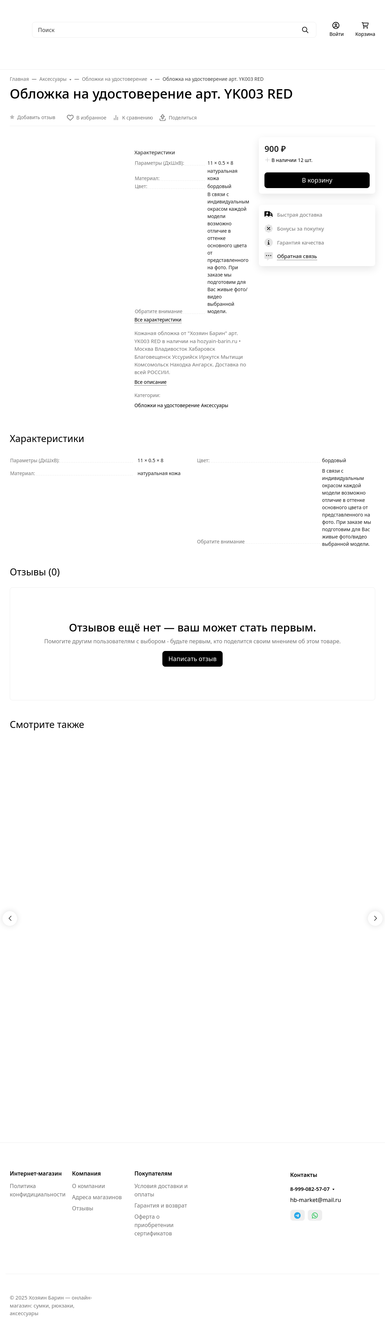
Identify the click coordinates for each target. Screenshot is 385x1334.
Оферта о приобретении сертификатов (154, 1225)
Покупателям (153, 1173)
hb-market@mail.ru (315, 1200)
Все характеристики (158, 319)
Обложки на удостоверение (167, 405)
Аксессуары (214, 405)
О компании (88, 1186)
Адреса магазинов (97, 1197)
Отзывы (82, 1208)
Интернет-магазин (36, 1173)
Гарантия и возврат (160, 1205)
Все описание (150, 382)
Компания (86, 1173)
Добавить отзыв (36, 117)
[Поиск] (174, 30)
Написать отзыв (192, 658)
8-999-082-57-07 (310, 1188)
